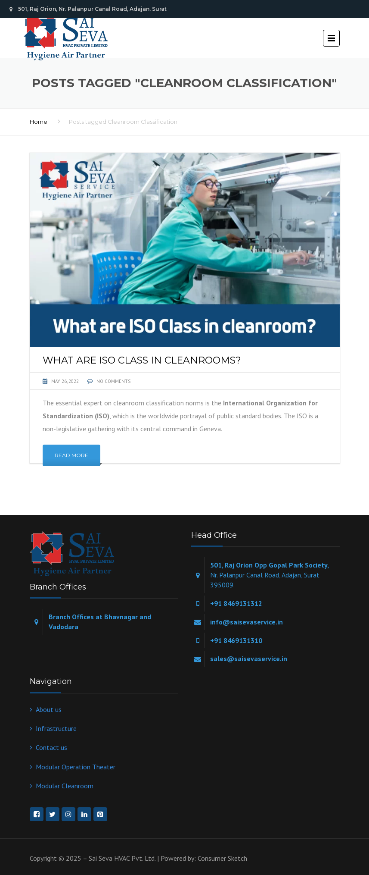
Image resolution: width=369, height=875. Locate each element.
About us (49, 709)
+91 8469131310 (236, 640)
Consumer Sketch (222, 858)
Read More (71, 455)
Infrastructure (56, 728)
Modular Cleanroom (64, 785)
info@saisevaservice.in (246, 622)
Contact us (51, 747)
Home (38, 121)
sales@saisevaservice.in (248, 658)
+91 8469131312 (236, 603)
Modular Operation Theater (75, 766)
